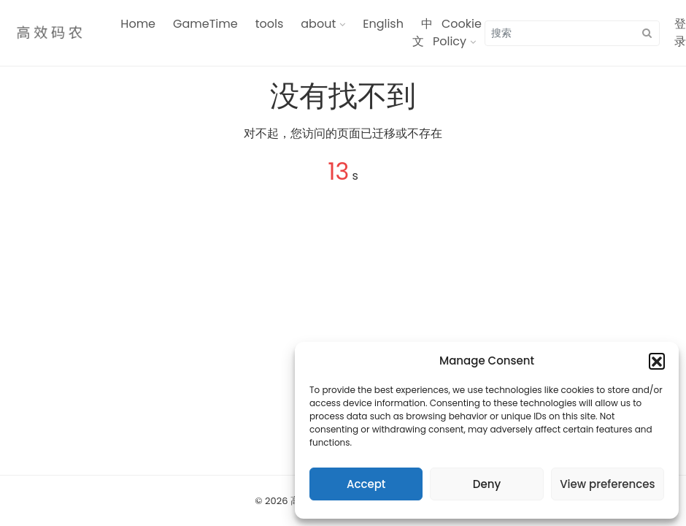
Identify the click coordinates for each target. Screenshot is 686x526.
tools (269, 23)
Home (137, 23)
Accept (366, 484)
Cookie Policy (457, 32)
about (318, 23)
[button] (657, 361)
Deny (487, 484)
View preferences (607, 484)
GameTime (205, 23)
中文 (422, 32)
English (383, 23)
